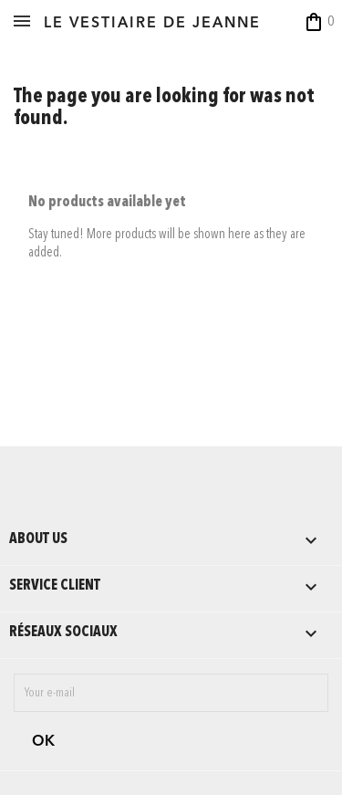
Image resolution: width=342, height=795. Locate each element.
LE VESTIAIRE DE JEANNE (152, 23)
